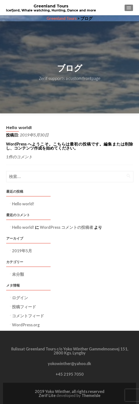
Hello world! (19, 127)
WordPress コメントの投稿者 (66, 227)
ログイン (20, 297)
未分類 (18, 274)
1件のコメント (19, 156)
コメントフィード (28, 315)
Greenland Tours (51, 6)
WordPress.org (26, 324)
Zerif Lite (47, 395)
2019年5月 (22, 250)
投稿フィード (24, 306)
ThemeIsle (91, 395)
